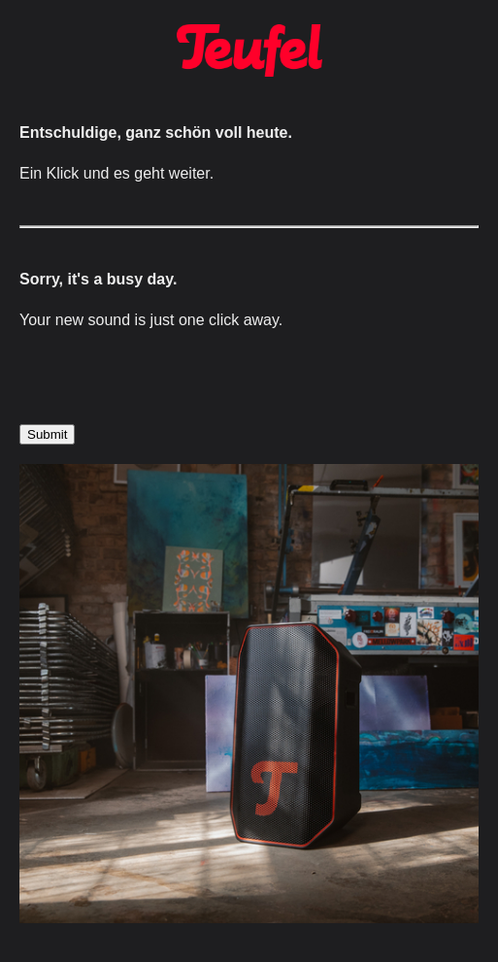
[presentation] (167, 386)
